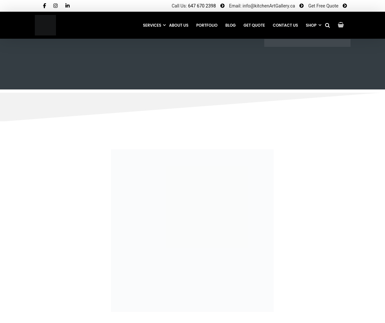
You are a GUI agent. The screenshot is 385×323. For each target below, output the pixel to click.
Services (152, 25)
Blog (230, 25)
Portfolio (206, 25)
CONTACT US (285, 25)
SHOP (311, 25)
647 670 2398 (202, 5)
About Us (178, 25)
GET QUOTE (254, 25)
